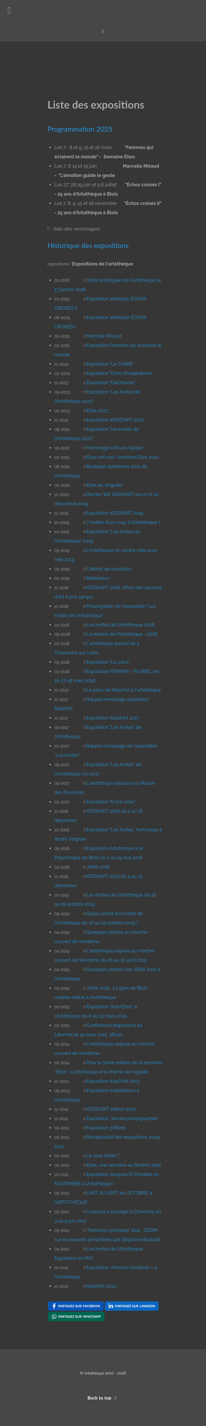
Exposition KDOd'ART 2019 (114, 513)
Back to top (103, 1397)
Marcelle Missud (104, 336)
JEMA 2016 (98, 867)
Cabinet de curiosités (109, 569)
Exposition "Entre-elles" (111, 802)
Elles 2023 (97, 410)
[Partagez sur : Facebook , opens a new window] (76, 1306)
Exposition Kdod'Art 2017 (112, 718)
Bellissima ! (98, 578)
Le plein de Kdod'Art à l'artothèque (123, 690)
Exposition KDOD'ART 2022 (115, 420)
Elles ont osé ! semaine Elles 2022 (122, 457)
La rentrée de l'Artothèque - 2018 (121, 634)
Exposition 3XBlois (106, 1128)
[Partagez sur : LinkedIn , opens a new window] (131, 1306)
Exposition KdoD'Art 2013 (112, 1081)
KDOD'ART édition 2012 (111, 1109)
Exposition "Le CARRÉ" (110, 364)
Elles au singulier (104, 485)
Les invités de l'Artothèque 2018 (120, 625)
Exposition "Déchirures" (111, 382)
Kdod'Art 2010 (101, 1286)
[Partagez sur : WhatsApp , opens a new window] (76, 1316)
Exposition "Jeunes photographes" (122, 1118)
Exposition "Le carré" (108, 662)
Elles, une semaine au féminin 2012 (123, 1165)
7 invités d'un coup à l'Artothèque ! (123, 522)
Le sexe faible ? (102, 1155)
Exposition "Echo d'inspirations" (119, 373)
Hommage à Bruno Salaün (114, 448)
